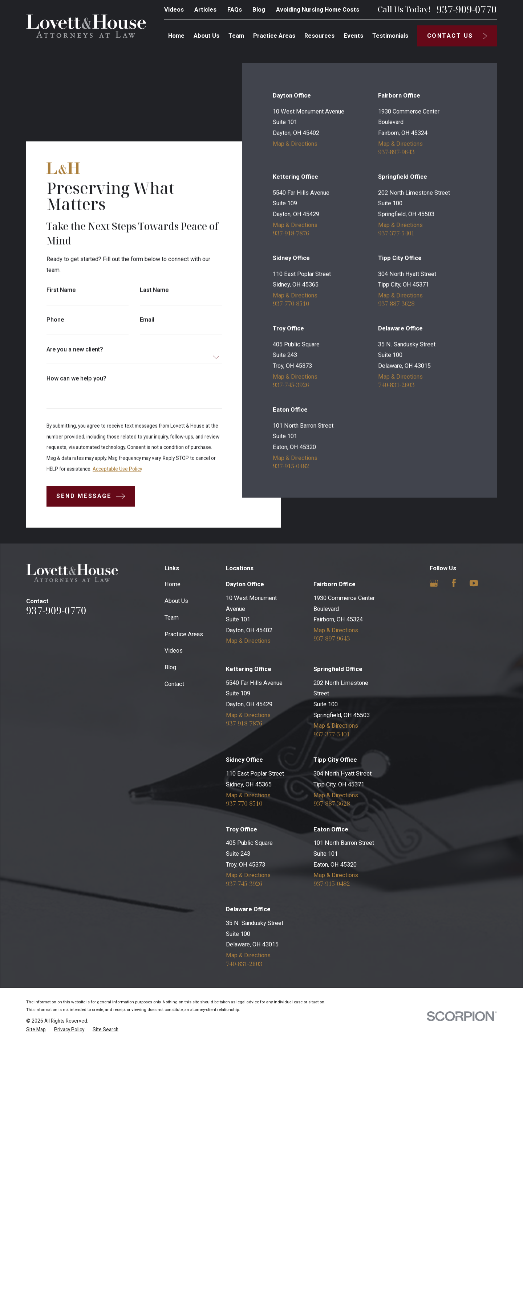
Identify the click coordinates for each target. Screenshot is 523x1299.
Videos (174, 9)
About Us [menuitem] (206, 35)
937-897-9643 (396, 406)
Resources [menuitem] (319, 35)
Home (173, 838)
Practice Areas (184, 888)
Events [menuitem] (353, 35)
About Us (176, 855)
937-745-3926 (291, 639)
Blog (258, 9)
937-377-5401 (396, 487)
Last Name (154, 290)
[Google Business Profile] (434, 837)
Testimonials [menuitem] (390, 35)
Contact (174, 938)
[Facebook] (454, 837)
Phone (55, 319)
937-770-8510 (291, 557)
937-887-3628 (396, 557)
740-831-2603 (396, 639)
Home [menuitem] (176, 35)
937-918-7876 (291, 487)
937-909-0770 (467, 9)
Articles (205, 9)
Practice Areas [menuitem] (274, 35)
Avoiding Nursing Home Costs (317, 9)
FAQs (234, 9)
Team (172, 871)
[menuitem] (36, 1283)
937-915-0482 (291, 720)
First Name (61, 290)
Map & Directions (295, 397)
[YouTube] (474, 837)
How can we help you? (76, 378)
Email (147, 319)
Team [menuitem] (236, 35)
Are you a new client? (74, 349)
